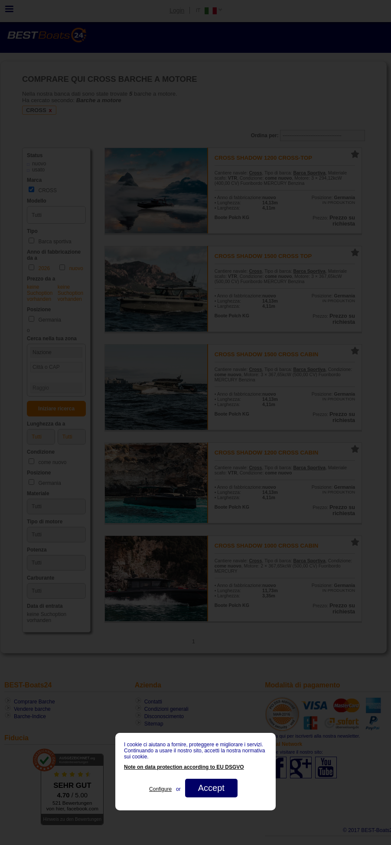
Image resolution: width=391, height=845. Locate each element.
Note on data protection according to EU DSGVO (184, 767)
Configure (160, 789)
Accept (211, 788)
